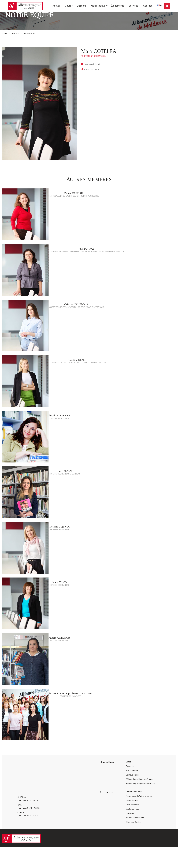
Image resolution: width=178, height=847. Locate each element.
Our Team (15, 34)
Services (133, 6)
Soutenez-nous (132, 809)
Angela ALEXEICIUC (60, 415)
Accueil (56, 6)
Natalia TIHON (59, 582)
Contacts (130, 813)
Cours (68, 6)
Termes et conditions (135, 817)
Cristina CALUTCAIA (76, 304)
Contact (147, 6)
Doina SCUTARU (73, 193)
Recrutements (132, 805)
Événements (117, 6)
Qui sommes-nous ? (134, 792)
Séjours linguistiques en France (139, 779)
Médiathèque (98, 6)
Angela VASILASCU (59, 637)
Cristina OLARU (77, 359)
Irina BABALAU (64, 471)
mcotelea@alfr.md (92, 64)
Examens (81, 6)
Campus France (132, 775)
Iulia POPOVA (86, 248)
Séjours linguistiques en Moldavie (140, 783)
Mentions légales (133, 822)
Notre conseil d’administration (139, 796)
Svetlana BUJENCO (59, 526)
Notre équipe (132, 800)
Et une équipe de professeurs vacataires (70, 693)
